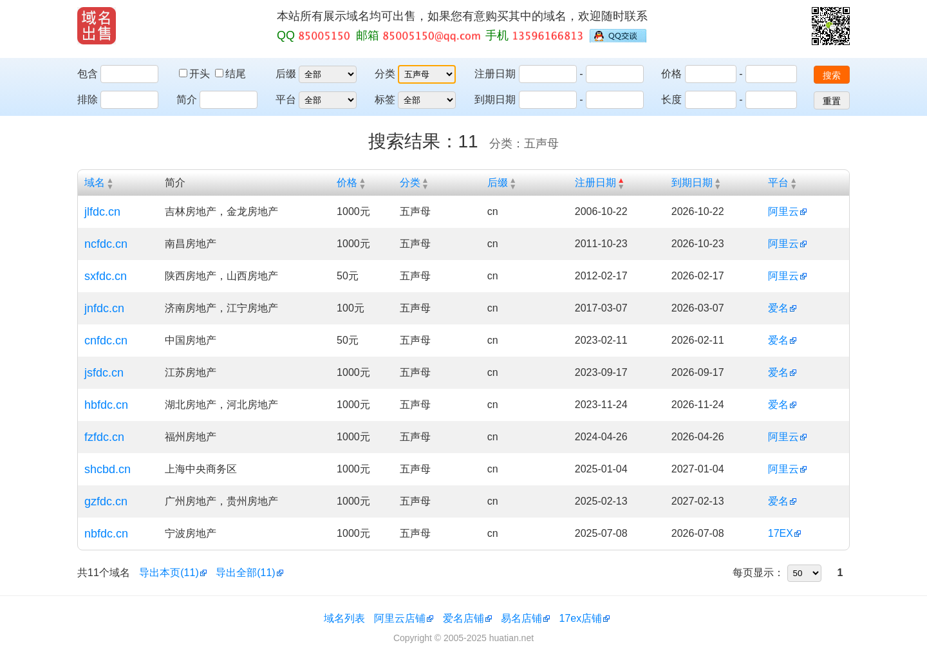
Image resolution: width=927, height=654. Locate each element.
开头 (195, 73)
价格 (671, 73)
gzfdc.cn (105, 501)
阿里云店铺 (400, 618)
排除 (87, 99)
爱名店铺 (463, 618)
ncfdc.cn (105, 244)
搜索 (832, 75)
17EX (780, 533)
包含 (87, 73)
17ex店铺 (581, 618)
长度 (671, 99)
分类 (385, 73)
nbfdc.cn (106, 533)
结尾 (230, 73)
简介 (186, 99)
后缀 (286, 73)
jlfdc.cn (102, 211)
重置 (832, 101)
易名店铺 (521, 618)
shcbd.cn (107, 469)
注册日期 (495, 73)
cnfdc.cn (105, 340)
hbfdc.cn (106, 404)
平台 (286, 99)
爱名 (778, 308)
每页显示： (758, 572)
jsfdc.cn (104, 372)
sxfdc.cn (105, 276)
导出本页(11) (168, 572)
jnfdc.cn (104, 308)
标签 (385, 99)
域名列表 (344, 618)
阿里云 (783, 211)
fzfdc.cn (104, 437)
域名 (94, 182)
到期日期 (495, 99)
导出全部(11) (245, 572)
